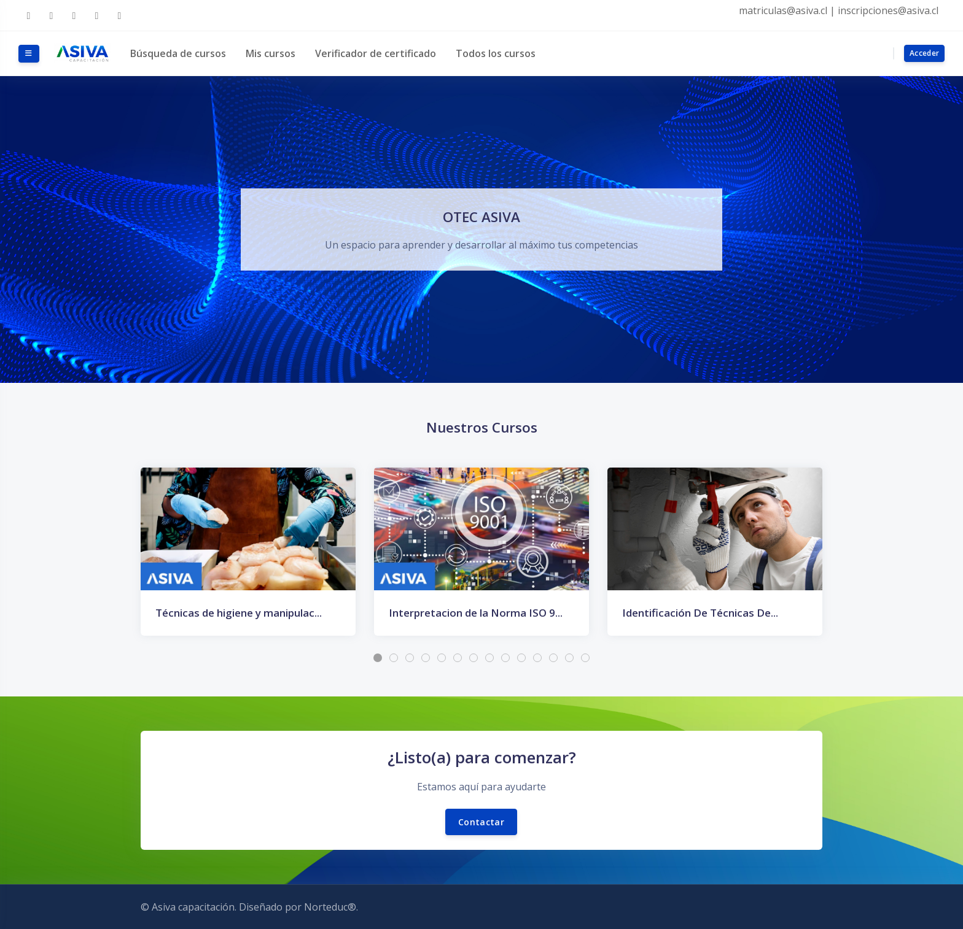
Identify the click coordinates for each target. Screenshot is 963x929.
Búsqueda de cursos (178, 53)
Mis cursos (270, 53)
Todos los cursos (496, 53)
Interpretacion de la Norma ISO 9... (476, 613)
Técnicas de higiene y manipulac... (238, 613)
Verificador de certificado (375, 53)
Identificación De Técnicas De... (700, 613)
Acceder (924, 53)
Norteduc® (330, 907)
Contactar (481, 822)
